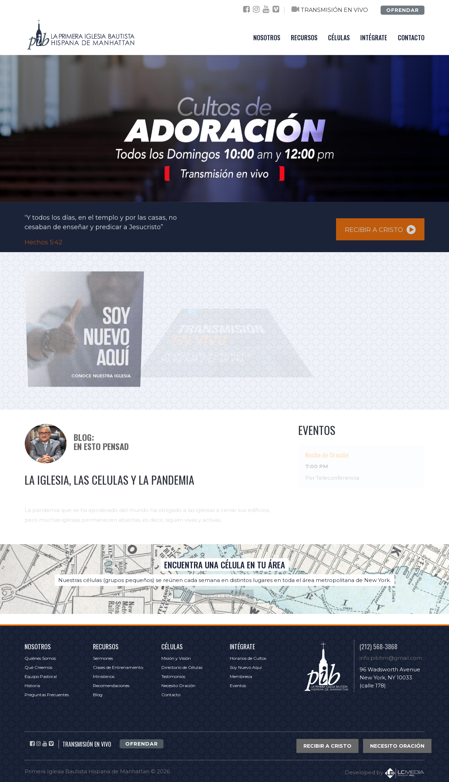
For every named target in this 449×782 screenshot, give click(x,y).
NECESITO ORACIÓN (397, 746)
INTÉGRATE (373, 37)
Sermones (103, 658)
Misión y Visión (176, 658)
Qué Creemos (38, 667)
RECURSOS (304, 37)
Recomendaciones (111, 685)
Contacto (170, 694)
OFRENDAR (402, 10)
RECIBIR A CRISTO (380, 232)
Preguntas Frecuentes (47, 694)
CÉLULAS (339, 37)
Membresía (241, 676)
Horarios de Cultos (248, 658)
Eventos (238, 685)
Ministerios (103, 676)
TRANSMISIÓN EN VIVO (334, 10)
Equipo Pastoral (41, 676)
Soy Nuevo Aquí (246, 667)
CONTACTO (411, 37)
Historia (32, 685)
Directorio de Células (181, 667)
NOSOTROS (266, 37)
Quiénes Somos (40, 658)
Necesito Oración (178, 685)
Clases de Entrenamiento (118, 667)
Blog (97, 694)
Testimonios (173, 676)
